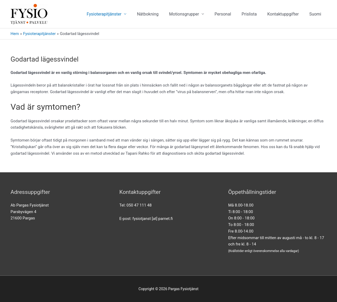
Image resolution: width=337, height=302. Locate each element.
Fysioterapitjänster (104, 14)
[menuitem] (315, 14)
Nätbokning (147, 14)
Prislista (249, 14)
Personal (223, 14)
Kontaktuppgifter (283, 14)
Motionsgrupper (184, 14)
